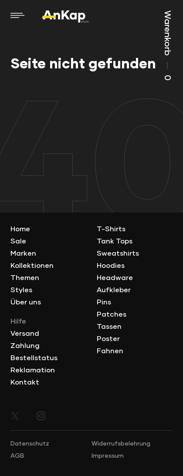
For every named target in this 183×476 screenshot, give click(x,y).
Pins (104, 302)
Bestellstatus (34, 357)
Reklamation (32, 370)
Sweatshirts (118, 253)
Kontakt (24, 382)
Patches (111, 314)
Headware (115, 277)
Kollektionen (32, 265)
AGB (17, 456)
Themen (24, 277)
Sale (18, 241)
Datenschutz (29, 444)
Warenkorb (167, 45)
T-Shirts (111, 229)
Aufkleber (114, 290)
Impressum (108, 456)
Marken (23, 253)
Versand (24, 333)
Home (20, 229)
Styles (21, 290)
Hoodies (111, 265)
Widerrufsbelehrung (121, 444)
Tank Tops (114, 241)
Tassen (109, 326)
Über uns (25, 302)
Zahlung (25, 345)
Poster (108, 338)
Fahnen (110, 351)
